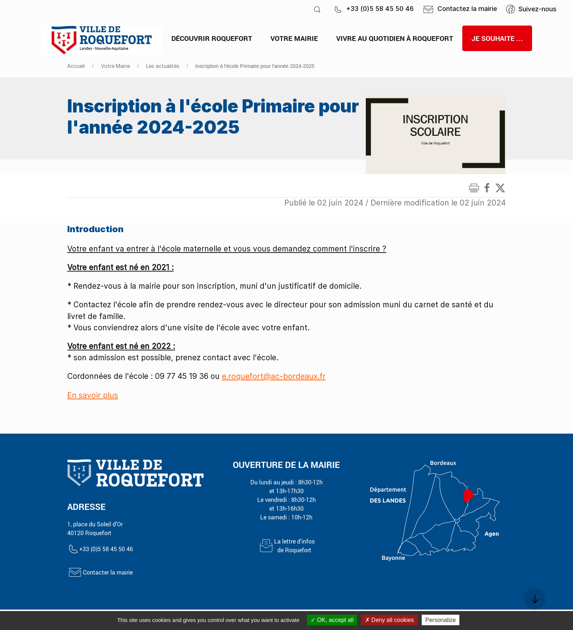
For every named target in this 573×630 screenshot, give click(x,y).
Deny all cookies (389, 620)
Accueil (76, 66)
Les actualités (162, 66)
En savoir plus (92, 395)
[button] (317, 9)
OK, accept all (332, 620)
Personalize (440, 620)
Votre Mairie (115, 66)
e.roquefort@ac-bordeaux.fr (274, 376)
